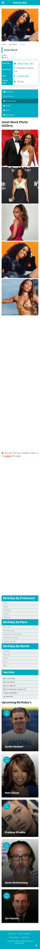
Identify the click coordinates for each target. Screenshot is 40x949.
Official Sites (9, 115)
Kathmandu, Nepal (10, 638)
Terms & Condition (23, 933)
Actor (5, 603)
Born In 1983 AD (9, 686)
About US (11, 933)
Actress (6, 614)
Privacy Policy (14, 937)
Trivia (6, 110)
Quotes (7, 106)
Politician (6, 617)
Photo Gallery (9, 101)
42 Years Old (23, 76)
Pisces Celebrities (10, 693)
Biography (8, 92)
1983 (31, 63)
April (5, 662)
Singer (5, 607)
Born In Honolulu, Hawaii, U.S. (14, 689)
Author (4, 55)
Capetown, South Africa (12, 634)
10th (26, 63)
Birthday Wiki (20, 2)
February (6, 655)
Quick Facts (8, 96)
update (7, 456)
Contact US (25, 937)
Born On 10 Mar (9, 679)
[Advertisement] (20, 382)
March (20, 63)
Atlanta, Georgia (9, 641)
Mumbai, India (8, 631)
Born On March (9, 682)
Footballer (7, 610)
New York (7, 627)
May (5, 665)
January (6, 651)
